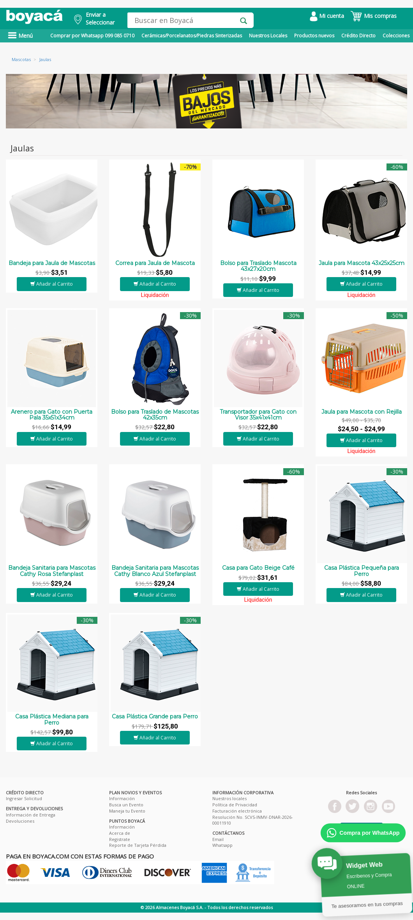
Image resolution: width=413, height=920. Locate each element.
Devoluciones (20, 821)
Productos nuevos (314, 35)
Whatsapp (222, 845)
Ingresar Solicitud (24, 798)
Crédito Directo (358, 35)
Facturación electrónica (237, 811)
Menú (20, 35)
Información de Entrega (30, 815)
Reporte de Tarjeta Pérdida (137, 845)
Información (122, 798)
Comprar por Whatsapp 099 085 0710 (92, 35)
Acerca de (119, 833)
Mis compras (373, 15)
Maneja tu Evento (127, 811)
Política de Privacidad (234, 805)
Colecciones (396, 35)
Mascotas (21, 59)
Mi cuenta (327, 15)
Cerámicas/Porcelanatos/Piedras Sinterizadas (191, 35)
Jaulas (45, 59)
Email (218, 839)
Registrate (119, 839)
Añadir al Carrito (51, 284)
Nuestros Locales (268, 35)
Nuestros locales (229, 798)
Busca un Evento (126, 805)
